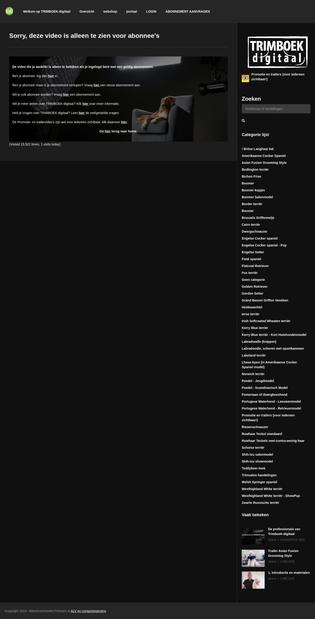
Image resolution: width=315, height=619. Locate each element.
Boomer (248, 183)
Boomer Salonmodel (257, 197)
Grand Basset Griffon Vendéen (265, 300)
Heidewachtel (252, 307)
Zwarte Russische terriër (260, 503)
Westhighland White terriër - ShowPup (271, 496)
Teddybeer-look (253, 468)
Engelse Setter (253, 252)
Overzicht (86, 11)
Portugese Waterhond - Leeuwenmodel (271, 401)
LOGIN (151, 11)
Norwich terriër (253, 374)
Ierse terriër (250, 314)
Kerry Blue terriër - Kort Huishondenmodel (274, 335)
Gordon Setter (252, 293)
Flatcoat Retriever (255, 266)
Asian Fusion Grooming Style (264, 163)
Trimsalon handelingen (259, 475)
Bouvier (248, 211)
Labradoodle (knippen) (259, 341)
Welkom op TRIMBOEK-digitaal (47, 11)
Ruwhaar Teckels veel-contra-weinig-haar (273, 441)
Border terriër (252, 204)
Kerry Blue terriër (255, 328)
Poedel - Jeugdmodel (258, 381)
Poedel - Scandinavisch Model (265, 388)
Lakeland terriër (254, 355)
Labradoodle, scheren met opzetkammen (273, 348)
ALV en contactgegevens (88, 611)
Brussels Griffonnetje (258, 218)
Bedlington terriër (255, 169)
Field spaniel (251, 259)
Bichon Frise (251, 176)
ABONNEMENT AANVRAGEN (188, 11)
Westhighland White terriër (262, 489)
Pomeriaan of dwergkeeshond (264, 394)
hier (51, 76)
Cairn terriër (251, 224)
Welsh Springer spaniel (259, 482)
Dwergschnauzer (254, 231)
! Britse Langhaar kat (258, 149)
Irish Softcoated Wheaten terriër (266, 321)
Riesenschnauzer (255, 427)
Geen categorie (253, 280)
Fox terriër (250, 273)
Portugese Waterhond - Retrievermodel (271, 408)
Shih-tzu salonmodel (257, 454)
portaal (131, 11)
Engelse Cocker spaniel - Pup (264, 245)
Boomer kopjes (253, 190)
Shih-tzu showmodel (257, 461)
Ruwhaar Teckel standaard (262, 434)
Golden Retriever (255, 286)
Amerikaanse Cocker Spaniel (264, 156)
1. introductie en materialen (289, 572)
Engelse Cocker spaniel (260, 238)
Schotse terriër (253, 447)
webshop (110, 11)
